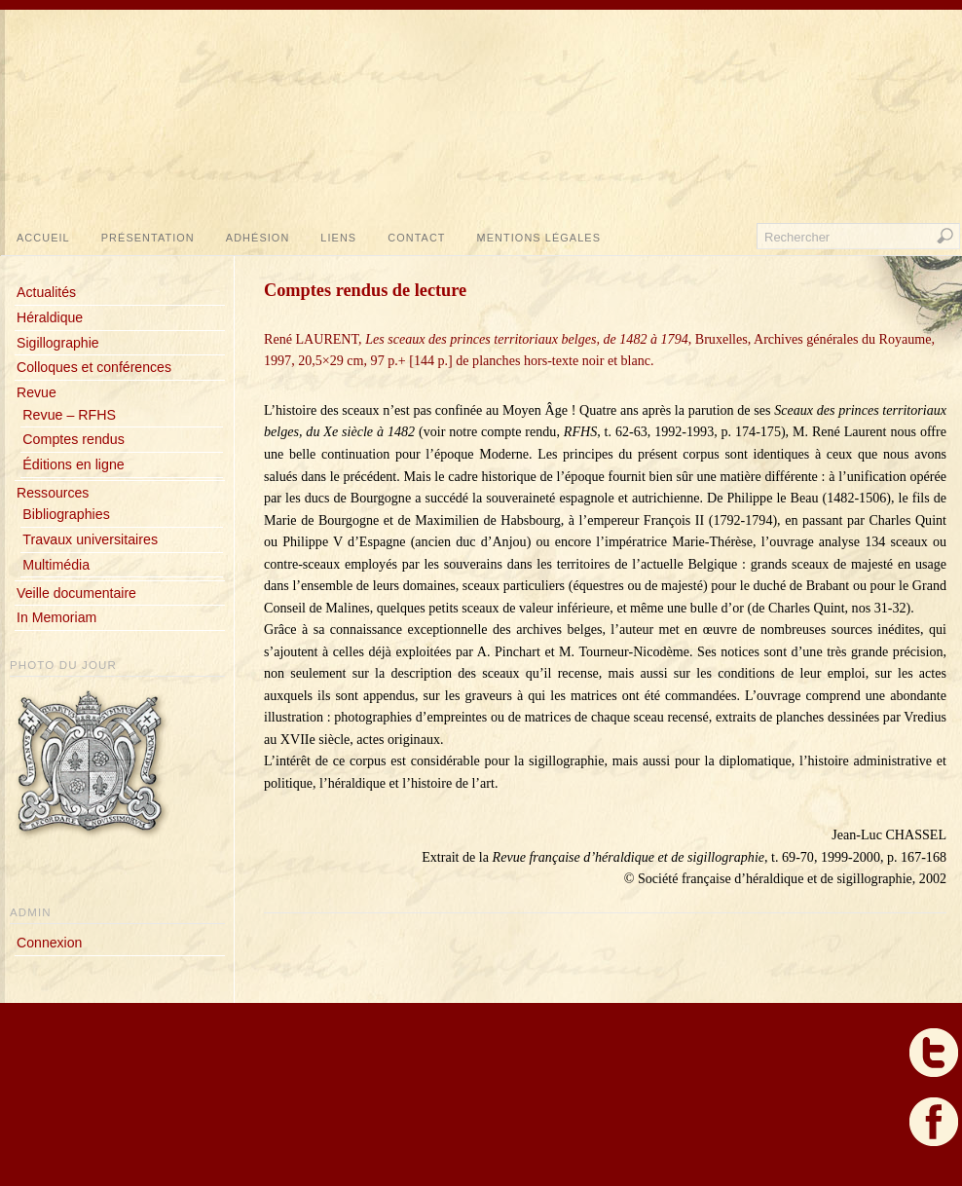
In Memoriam (56, 617)
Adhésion (258, 237)
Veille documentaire (76, 593)
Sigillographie (58, 343)
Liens (338, 237)
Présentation (148, 237)
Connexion (49, 942)
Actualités (46, 292)
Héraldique (50, 317)
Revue (36, 392)
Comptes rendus (73, 439)
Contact (416, 237)
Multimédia (56, 565)
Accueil (43, 237)
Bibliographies (65, 514)
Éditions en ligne (73, 464)
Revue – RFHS (69, 415)
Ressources (53, 492)
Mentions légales (539, 237)
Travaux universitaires (90, 539)
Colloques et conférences (94, 367)
